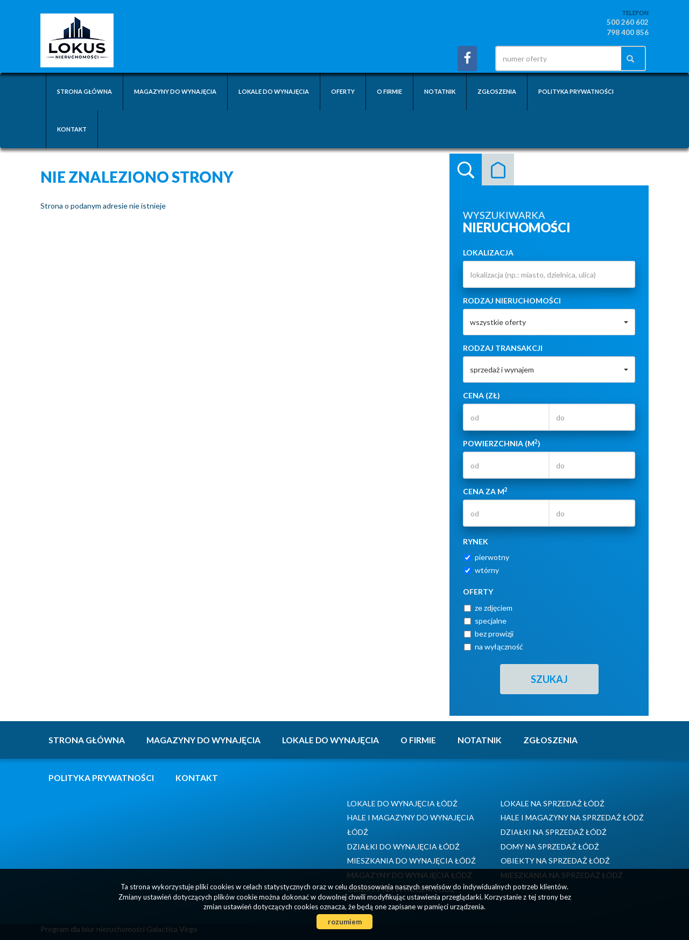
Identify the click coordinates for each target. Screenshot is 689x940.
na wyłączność (493, 646)
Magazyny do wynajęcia (175, 91)
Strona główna (84, 91)
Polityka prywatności (576, 91)
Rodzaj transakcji (503, 348)
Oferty (343, 91)
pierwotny (486, 557)
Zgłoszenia (496, 91)
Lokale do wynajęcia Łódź (402, 803)
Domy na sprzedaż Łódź (550, 846)
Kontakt (72, 129)
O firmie (389, 91)
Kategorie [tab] (498, 170)
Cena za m (485, 491)
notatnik (439, 91)
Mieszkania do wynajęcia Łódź (411, 860)
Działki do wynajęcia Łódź (403, 846)
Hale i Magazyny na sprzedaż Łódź (572, 817)
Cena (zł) (481, 395)
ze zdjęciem (488, 607)
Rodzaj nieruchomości (512, 300)
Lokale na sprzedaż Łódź (552, 803)
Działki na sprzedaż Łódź (554, 832)
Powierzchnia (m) (501, 443)
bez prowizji (489, 633)
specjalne (485, 620)
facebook (467, 58)
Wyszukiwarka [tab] (465, 170)
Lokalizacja (488, 252)
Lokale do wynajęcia (273, 91)
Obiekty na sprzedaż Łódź (555, 860)
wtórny (481, 570)
